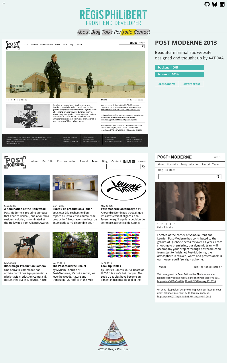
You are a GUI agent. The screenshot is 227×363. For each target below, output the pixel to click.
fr (3, 3)
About (83, 31)
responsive (168, 84)
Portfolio (123, 31)
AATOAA (216, 58)
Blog (95, 31)
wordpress (192, 84)
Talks (107, 31)
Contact (142, 31)
